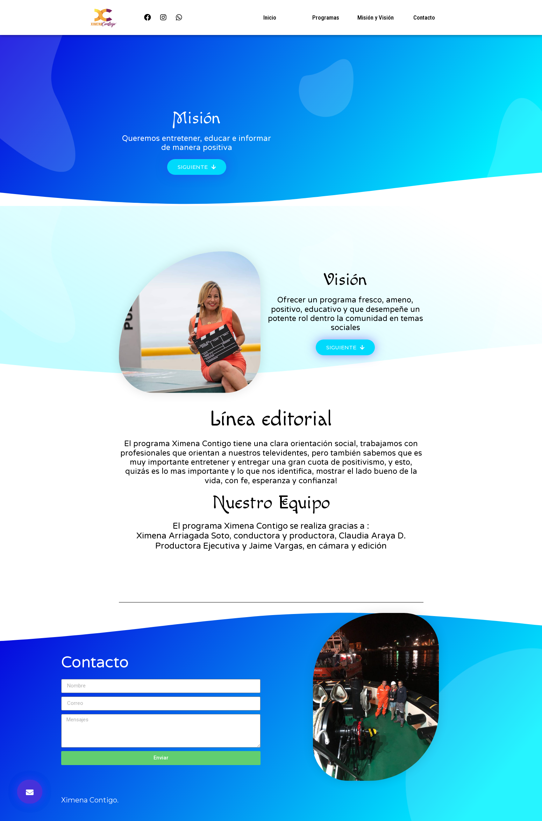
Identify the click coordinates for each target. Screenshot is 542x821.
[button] (196, 167)
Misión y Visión (375, 17)
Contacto (424, 17)
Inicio (269, 17)
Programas (325, 17)
